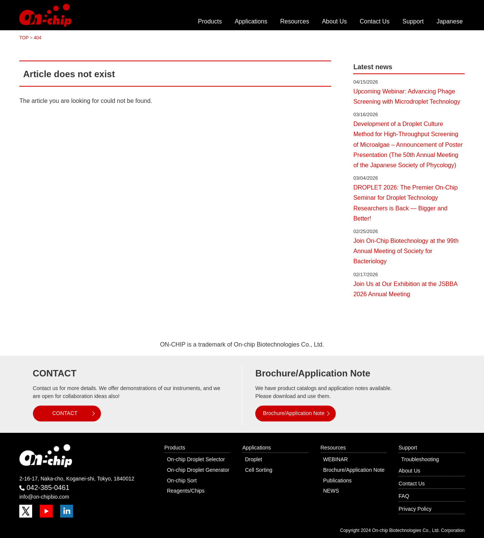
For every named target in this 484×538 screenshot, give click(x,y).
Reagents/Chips (186, 491)
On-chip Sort (182, 480)
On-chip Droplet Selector (196, 459)
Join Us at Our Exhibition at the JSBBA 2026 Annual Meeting (405, 289)
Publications (337, 480)
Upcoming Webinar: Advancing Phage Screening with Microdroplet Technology (406, 96)
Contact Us (374, 21)
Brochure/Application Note (293, 413)
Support (413, 21)
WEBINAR (335, 459)
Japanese (449, 21)
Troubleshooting (420, 459)
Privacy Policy (415, 509)
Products (210, 21)
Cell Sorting (258, 470)
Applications (251, 21)
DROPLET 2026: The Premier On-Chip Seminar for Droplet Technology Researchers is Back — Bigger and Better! (405, 203)
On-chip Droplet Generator (198, 470)
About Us (334, 21)
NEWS (331, 491)
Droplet (253, 459)
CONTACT (65, 413)
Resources (294, 21)
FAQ (404, 496)
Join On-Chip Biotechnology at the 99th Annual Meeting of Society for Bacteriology (405, 251)
